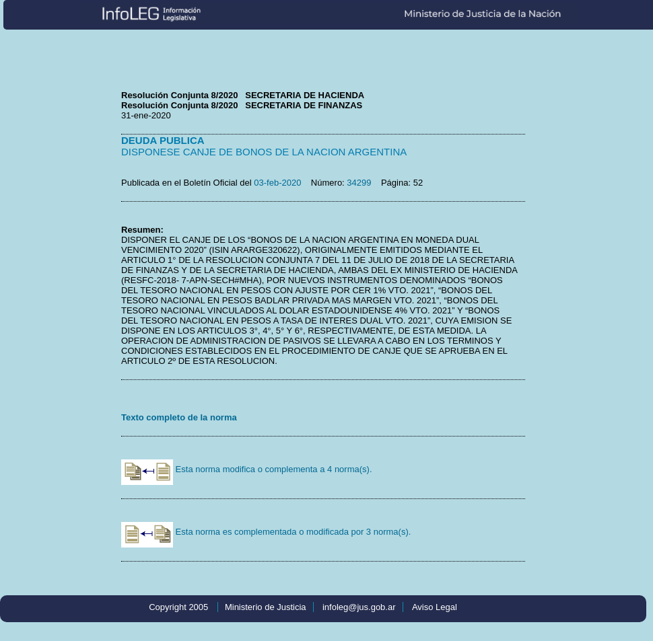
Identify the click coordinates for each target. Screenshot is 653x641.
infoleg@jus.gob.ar (359, 607)
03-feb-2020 (277, 183)
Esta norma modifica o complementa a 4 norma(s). (246, 469)
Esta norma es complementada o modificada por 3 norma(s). (266, 532)
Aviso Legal (434, 607)
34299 (359, 183)
